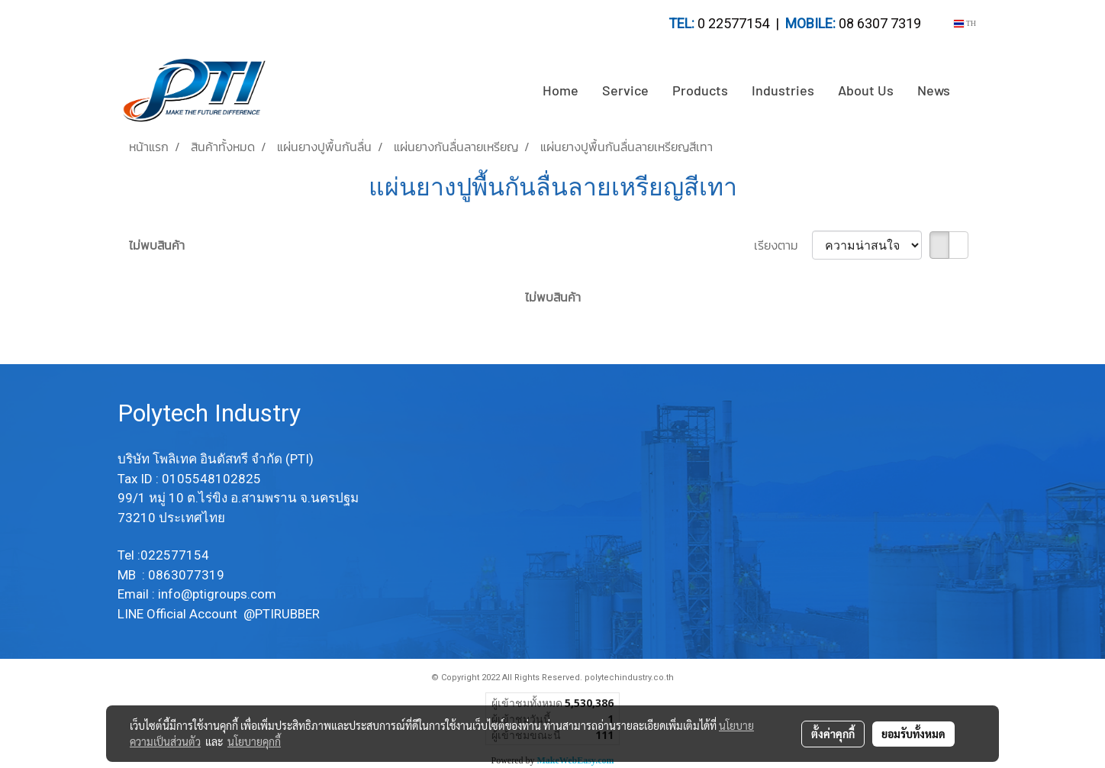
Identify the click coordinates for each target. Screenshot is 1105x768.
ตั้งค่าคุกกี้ (833, 734)
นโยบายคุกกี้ (254, 741)
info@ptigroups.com (218, 594)
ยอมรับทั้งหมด (913, 734)
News (933, 90)
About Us (866, 90)
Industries (783, 90)
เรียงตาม (783, 245)
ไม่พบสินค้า (157, 245)
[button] (975, 91)
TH (965, 23)
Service (625, 90)
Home (560, 90)
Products (700, 90)
